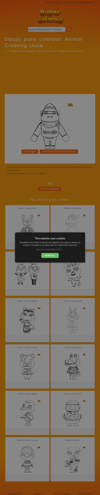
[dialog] (50, 247)
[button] (50, 249)
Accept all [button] (50, 255)
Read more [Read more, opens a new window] (73, 245)
